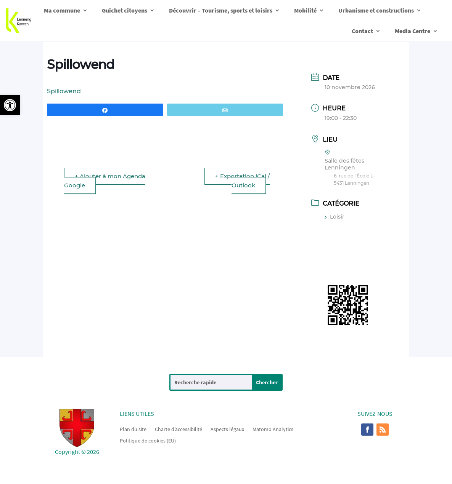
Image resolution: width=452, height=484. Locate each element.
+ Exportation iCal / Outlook (242, 181)
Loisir (334, 216)
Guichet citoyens (124, 10)
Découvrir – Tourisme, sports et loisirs (220, 10)
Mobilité (305, 10)
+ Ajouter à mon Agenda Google (105, 181)
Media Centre (412, 31)
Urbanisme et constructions (376, 10)
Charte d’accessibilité (178, 429)
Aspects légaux (227, 429)
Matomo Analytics (273, 429)
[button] (10, 105)
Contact (362, 31)
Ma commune (62, 10)
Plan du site (133, 429)
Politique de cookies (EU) (148, 440)
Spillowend (64, 91)
